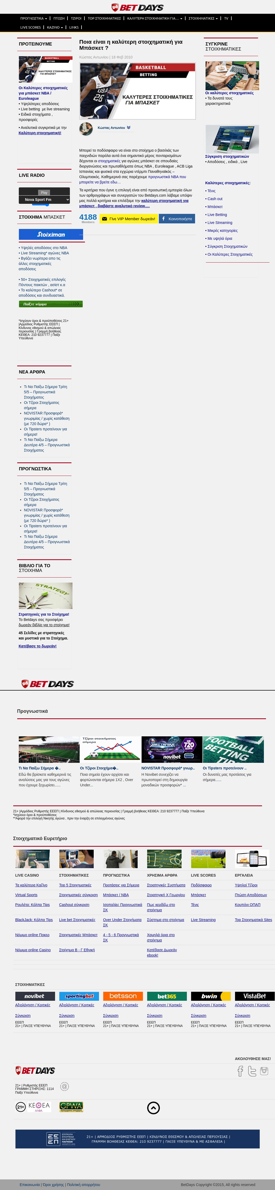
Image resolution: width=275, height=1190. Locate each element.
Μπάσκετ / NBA (116, 895)
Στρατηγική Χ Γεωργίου (166, 895)
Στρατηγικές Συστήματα (166, 885)
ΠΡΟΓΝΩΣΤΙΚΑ (33, 18)
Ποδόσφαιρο (201, 885)
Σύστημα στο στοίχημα (165, 920)
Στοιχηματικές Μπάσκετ (78, 935)
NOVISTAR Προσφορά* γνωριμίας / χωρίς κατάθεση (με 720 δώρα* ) (47, 418)
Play (44, 193)
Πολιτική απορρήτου (83, 1185)
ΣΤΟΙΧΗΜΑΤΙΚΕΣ (203, 18)
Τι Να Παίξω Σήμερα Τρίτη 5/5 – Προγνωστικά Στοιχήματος (45, 392)
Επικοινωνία (30, 1185)
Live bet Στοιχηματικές (77, 920)
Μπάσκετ (198, 895)
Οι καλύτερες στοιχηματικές (229, 93)
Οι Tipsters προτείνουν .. (225, 768)
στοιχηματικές (109, 161)
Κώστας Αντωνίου (111, 128)
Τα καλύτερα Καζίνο (31, 885)
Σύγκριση (23, 1015)
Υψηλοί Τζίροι (246, 885)
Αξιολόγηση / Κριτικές (33, 1005)
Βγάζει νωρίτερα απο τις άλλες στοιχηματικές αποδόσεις (40, 263)
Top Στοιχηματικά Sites (253, 920)
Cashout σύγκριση (74, 905)
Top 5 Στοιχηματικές (75, 885)
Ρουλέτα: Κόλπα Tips (32, 905)
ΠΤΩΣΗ (59, 18)
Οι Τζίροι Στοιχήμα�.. (99, 768)
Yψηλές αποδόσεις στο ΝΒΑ (43, 248)
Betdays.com (155, 195)
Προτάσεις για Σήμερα (121, 885)
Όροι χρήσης (53, 1185)
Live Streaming (203, 920)
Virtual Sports (26, 895)
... (59, 785)
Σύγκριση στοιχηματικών (227, 156)
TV (226, 18)
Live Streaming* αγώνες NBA (44, 253)
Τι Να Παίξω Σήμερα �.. (40, 768)
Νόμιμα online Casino (33, 950)
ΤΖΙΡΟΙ (76, 18)
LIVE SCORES (30, 27)
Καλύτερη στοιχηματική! (40, 133)
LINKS (74, 27)
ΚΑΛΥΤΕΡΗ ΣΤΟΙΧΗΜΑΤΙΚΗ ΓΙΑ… (154, 18)
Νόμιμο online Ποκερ (32, 935)
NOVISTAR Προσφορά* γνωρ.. (168, 768)
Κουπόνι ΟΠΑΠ (248, 905)
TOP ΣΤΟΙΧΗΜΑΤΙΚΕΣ (104, 18)
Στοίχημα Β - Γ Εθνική (77, 950)
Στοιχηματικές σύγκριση (78, 895)
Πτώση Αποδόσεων (251, 895)
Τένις (195, 905)
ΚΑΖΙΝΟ (55, 27)
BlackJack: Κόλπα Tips (34, 920)
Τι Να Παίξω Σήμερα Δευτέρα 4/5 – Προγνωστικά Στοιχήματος (47, 445)
